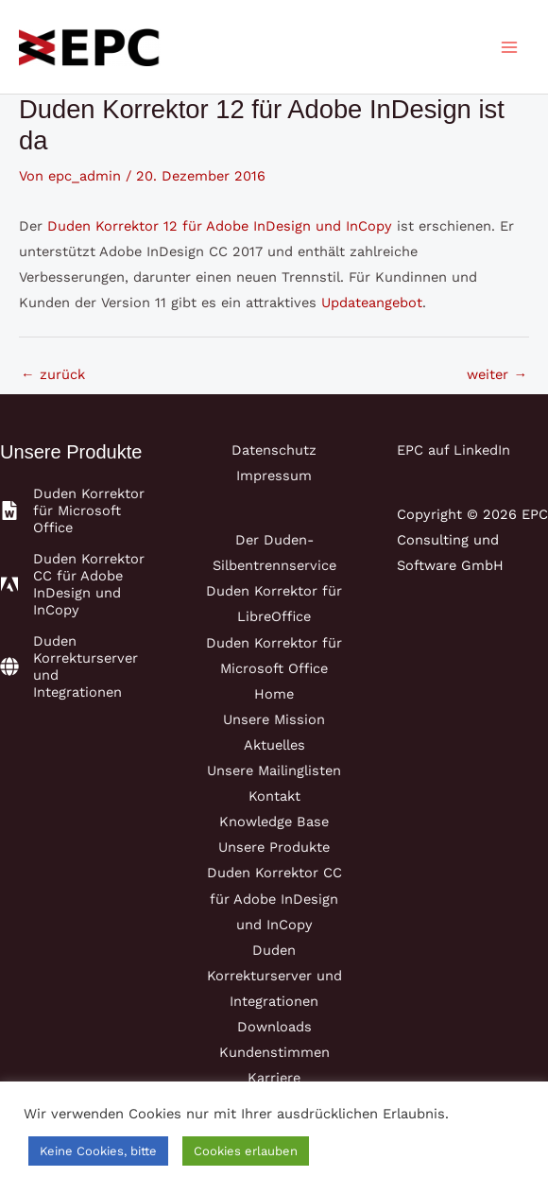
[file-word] (75, 510)
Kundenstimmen (274, 1052)
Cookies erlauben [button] (246, 1151)
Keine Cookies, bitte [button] (98, 1151)
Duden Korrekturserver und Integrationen (274, 976)
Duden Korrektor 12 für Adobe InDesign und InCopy (219, 225)
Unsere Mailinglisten (274, 770)
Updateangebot (371, 302)
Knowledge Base (274, 821)
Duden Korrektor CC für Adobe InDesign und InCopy (274, 898)
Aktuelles (274, 744)
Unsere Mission (274, 719)
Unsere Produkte (274, 847)
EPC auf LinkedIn (453, 450)
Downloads (274, 1026)
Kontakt (274, 796)
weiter (497, 374)
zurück (53, 374)
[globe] (75, 666)
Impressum (274, 475)
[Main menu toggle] (509, 47)
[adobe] (75, 584)
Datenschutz (274, 450)
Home (274, 693)
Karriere (274, 1077)
